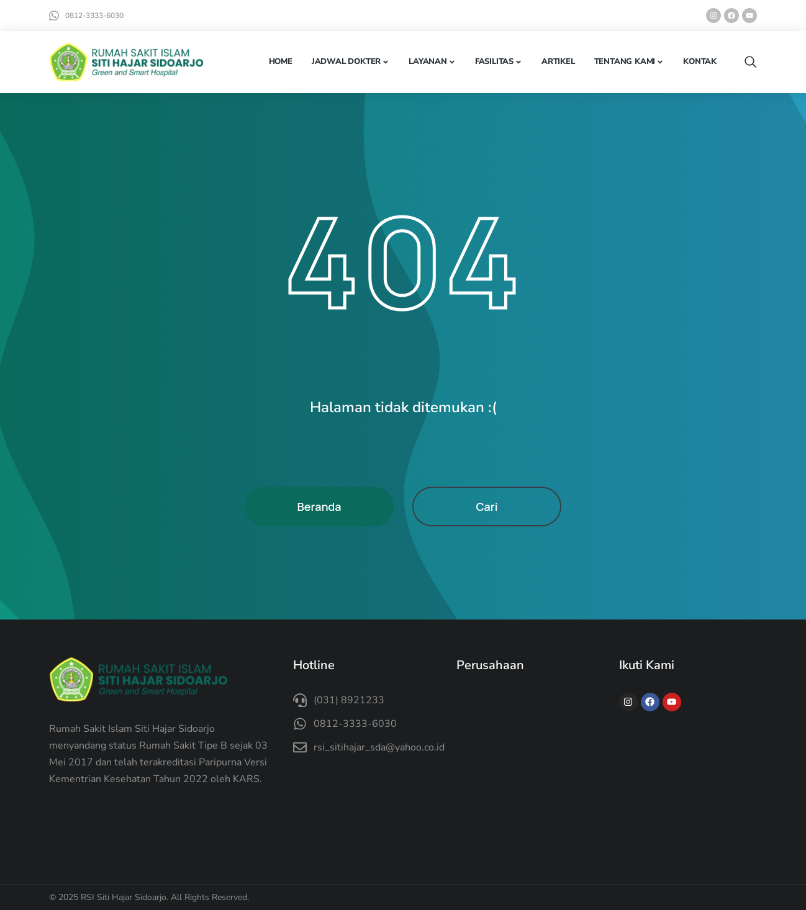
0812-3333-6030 (94, 15)
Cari (486, 506)
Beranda (319, 506)
